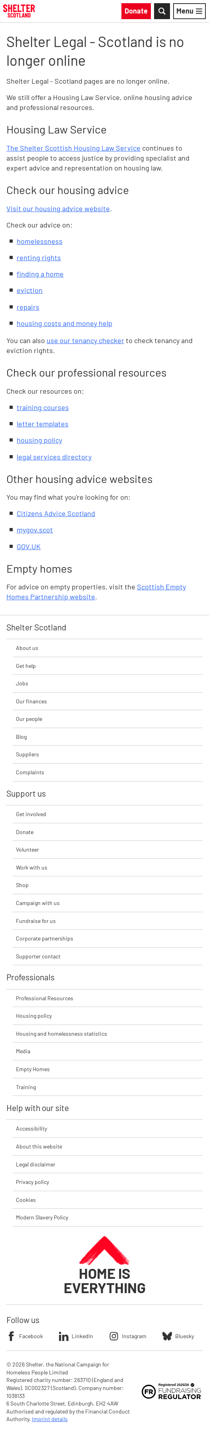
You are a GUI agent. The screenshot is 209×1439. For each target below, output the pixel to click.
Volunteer (27, 849)
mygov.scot (35, 529)
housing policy (39, 440)
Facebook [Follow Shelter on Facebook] (24, 1336)
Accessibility (31, 1128)
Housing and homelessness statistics (61, 1033)
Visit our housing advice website (58, 208)
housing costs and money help (64, 323)
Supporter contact (38, 956)
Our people (29, 718)
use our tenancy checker (85, 340)
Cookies (26, 1199)
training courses (43, 407)
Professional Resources (44, 998)
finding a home (40, 273)
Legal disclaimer (35, 1164)
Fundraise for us (36, 920)
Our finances (31, 701)
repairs (28, 306)
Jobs (22, 683)
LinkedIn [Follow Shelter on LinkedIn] (76, 1336)
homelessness (40, 241)
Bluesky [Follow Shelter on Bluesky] (178, 1336)
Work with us (31, 867)
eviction (30, 290)
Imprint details (50, 1418)
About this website (39, 1146)
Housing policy (34, 1015)
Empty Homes (33, 1069)
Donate (24, 831)
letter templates (42, 423)
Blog (21, 736)
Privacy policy (32, 1181)
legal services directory (54, 456)
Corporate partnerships (44, 938)
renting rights (39, 257)
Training (26, 1087)
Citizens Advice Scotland (56, 513)
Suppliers (27, 754)
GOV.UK (29, 546)
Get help (26, 665)
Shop (22, 884)
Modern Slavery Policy (42, 1217)
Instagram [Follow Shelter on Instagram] (127, 1336)
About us (27, 647)
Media (23, 1051)
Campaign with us (38, 902)
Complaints (30, 772)
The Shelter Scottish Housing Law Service (73, 147)
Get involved (31, 814)
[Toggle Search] (162, 11)
